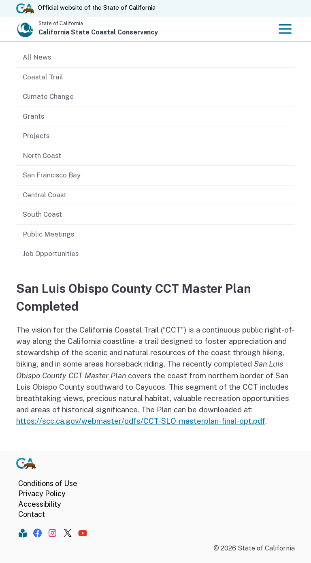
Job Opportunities (51, 254)
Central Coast (44, 195)
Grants (33, 116)
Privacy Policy (42, 493)
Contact (31, 514)
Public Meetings (48, 234)
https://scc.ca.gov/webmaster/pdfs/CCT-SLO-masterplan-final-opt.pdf (140, 420)
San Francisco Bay (52, 175)
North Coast (42, 155)
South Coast (42, 214)
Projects (36, 136)
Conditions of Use (47, 483)
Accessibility (39, 504)
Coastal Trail (43, 77)
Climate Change (48, 96)
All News (37, 57)
